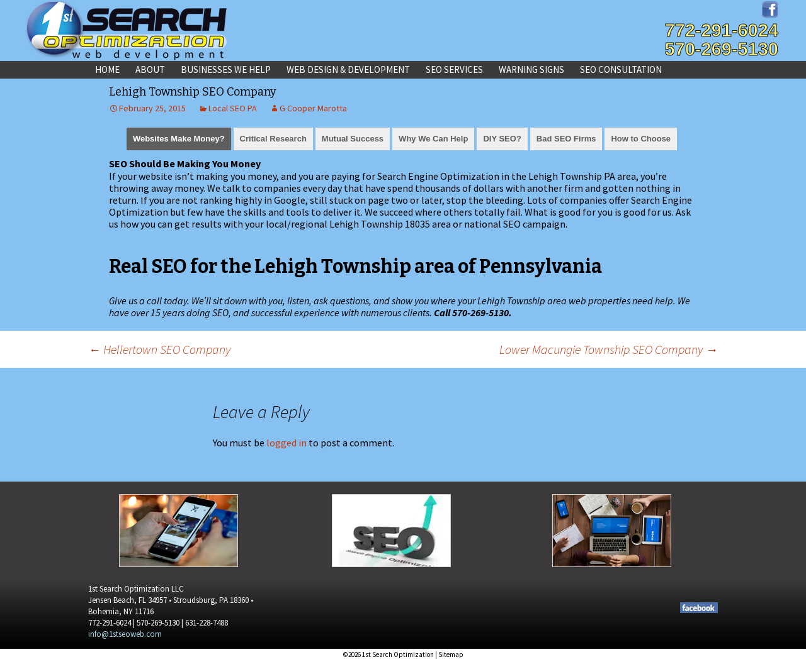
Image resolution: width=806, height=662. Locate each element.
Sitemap (450, 654)
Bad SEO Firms (566, 138)
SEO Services (454, 69)
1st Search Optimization (398, 654)
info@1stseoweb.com (125, 634)
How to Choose (641, 138)
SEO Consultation (621, 69)
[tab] (179, 138)
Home (107, 69)
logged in (286, 442)
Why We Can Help (433, 138)
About (150, 69)
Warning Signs (531, 69)
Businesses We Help (226, 69)
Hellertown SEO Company (159, 349)
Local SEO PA (232, 108)
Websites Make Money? (179, 138)
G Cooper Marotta (313, 108)
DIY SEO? (502, 138)
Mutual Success (352, 138)
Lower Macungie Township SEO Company (608, 349)
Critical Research (273, 138)
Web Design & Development (348, 69)
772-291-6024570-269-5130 (721, 39)
